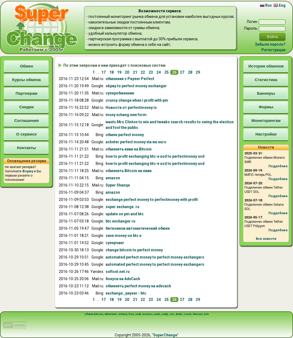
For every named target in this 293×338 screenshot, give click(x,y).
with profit (152, 199)
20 (127, 72)
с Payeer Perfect (130, 79)
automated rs (155, 257)
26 (174, 72)
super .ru (122, 207)
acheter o (136, 142)
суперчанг (115, 243)
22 (143, 72)
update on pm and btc (125, 214)
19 (119, 72)
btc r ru (120, 221)
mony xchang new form (126, 115)
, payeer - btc (126, 293)
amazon (113, 178)
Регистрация (273, 50)
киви (129, 171)
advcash (138, 286)
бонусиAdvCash (123, 279)
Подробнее (278, 166)
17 (103, 72)
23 (151, 72)
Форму (27, 171)
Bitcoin (129, 149)
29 (198, 72)
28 (190, 72)
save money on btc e (123, 235)
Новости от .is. (132, 107)
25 (166, 72)
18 (111, 72)
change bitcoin (134, 250)
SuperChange (165, 335)
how (155, 156)
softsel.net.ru (118, 271)
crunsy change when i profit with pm (137, 100)
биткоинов (138, 228)
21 (135, 72)
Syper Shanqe (118, 185)
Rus (266, 5)
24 (158, 72)
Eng (279, 5)
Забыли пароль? (270, 44)
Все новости (266, 239)
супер (120, 93)
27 (182, 72)
